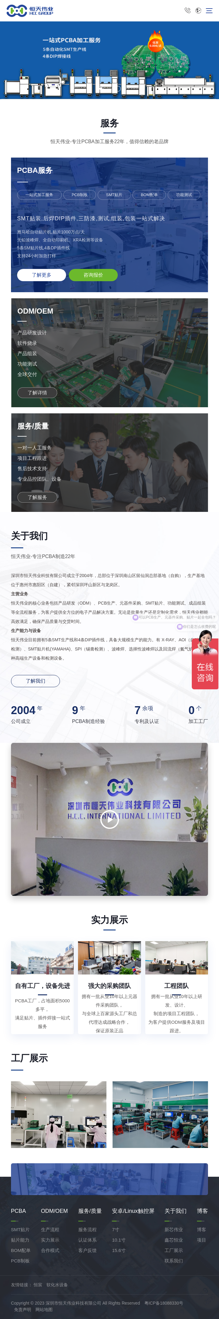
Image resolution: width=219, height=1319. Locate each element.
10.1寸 (118, 1240)
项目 (201, 1240)
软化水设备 (57, 1284)
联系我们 (174, 1260)
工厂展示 (174, 1250)
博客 (201, 1229)
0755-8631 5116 (187, 10)
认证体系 (87, 1240)
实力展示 (50, 1240)
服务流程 (87, 1229)
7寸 (115, 1229)
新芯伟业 (174, 1229)
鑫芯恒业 (174, 1240)
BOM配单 (21, 1250)
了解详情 (37, 392)
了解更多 (41, 275)
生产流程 (50, 1229)
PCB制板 (20, 1260)
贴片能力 (20, 1240)
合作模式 (50, 1250)
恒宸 (38, 1284)
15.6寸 (118, 1250)
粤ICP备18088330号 (164, 1303)
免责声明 (22, 1309)
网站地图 (44, 1309)
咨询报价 (93, 275)
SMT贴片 (20, 1229)
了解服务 (37, 497)
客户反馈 (87, 1250)
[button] (101, 88)
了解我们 (35, 681)
